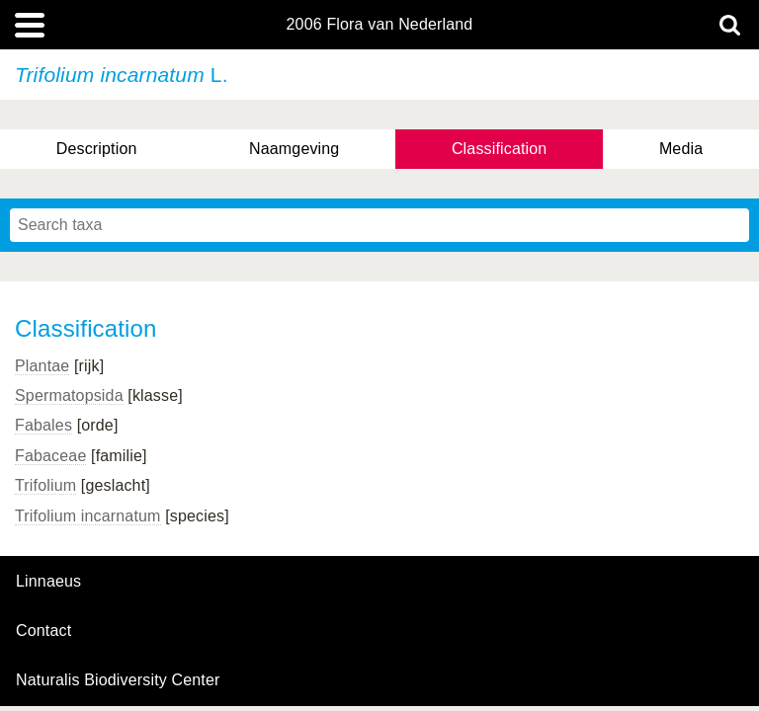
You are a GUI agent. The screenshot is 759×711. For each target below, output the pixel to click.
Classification (500, 148)
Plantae (42, 365)
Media (681, 148)
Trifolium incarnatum (88, 516)
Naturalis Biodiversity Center (118, 680)
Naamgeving (294, 148)
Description (96, 148)
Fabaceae (50, 455)
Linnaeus (48, 582)
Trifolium (45, 485)
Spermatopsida (69, 395)
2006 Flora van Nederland (380, 25)
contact (43, 630)
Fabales (43, 425)
